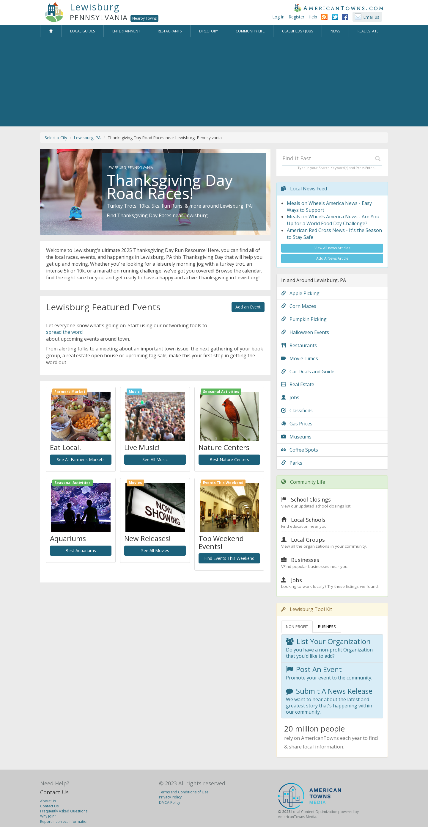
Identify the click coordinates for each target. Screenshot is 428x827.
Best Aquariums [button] (80, 550)
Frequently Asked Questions (63, 811)
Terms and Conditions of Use (183, 792)
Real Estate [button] (368, 31)
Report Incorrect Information (64, 821)
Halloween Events (305, 332)
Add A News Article (332, 258)
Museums (296, 436)
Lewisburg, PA (87, 137)
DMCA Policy (169, 802)
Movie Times (299, 358)
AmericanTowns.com (338, 8)
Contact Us (54, 792)
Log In (278, 17)
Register (296, 17)
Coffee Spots (299, 450)
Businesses (305, 559)
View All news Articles (332, 247)
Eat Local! (65, 447)
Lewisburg (94, 7)
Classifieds (297, 410)
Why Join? (48, 816)
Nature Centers (224, 447)
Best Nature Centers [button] (229, 459)
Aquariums (68, 538)
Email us (371, 17)
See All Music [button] (155, 459)
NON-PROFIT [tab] (297, 626)
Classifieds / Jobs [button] (297, 31)
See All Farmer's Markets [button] (81, 459)
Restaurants (299, 345)
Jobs (290, 397)
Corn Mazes (298, 306)
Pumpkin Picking (304, 319)
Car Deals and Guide (307, 371)
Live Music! (142, 447)
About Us (48, 800)
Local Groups (308, 539)
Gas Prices (296, 423)
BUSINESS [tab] (327, 626)
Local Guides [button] (82, 31)
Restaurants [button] (170, 31)
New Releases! (147, 538)
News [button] (335, 31)
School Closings (311, 499)
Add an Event (248, 307)
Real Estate (297, 384)
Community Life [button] (250, 31)
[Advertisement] (214, 81)
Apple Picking (300, 293)
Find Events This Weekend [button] (229, 558)
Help (313, 17)
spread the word (64, 332)
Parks (291, 463)
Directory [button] (208, 31)
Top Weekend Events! (221, 542)
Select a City (56, 137)
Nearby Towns (144, 18)
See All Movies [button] (155, 550)
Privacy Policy (170, 797)
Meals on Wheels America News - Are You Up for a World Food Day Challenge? (333, 220)
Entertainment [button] (126, 31)
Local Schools (308, 519)
